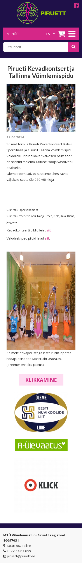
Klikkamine (41, 379)
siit (49, 230)
